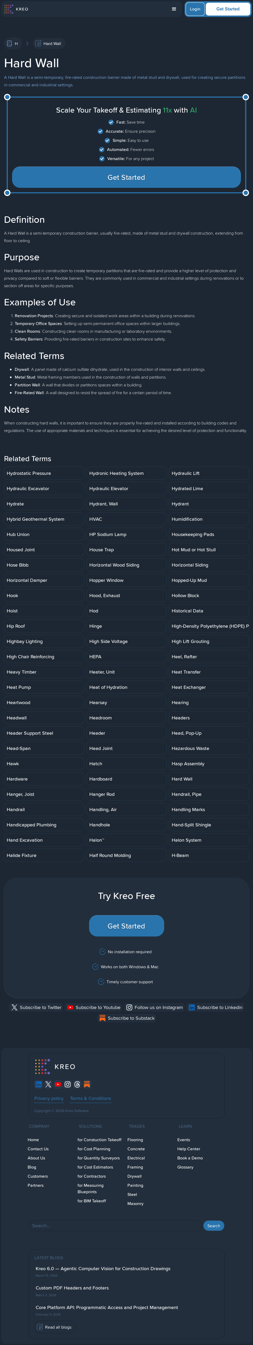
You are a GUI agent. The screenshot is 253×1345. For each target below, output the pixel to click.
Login (195, 9)
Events (183, 1140)
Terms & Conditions (90, 1098)
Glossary (185, 1167)
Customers (38, 1176)
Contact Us (38, 1149)
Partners (35, 1185)
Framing (135, 1167)
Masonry (135, 1203)
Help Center (188, 1149)
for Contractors (92, 1176)
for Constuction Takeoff (100, 1140)
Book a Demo (190, 1158)
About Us (36, 1158)
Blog (32, 1167)
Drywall (134, 1176)
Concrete (136, 1149)
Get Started (228, 9)
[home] (16, 9)
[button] (174, 9)
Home (33, 1140)
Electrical (136, 1158)
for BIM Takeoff (92, 1201)
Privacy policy (49, 1098)
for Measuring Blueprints (91, 1188)
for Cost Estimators (95, 1167)
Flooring (135, 1140)
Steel (132, 1194)
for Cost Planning (94, 1149)
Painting (135, 1185)
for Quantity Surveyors (99, 1158)
